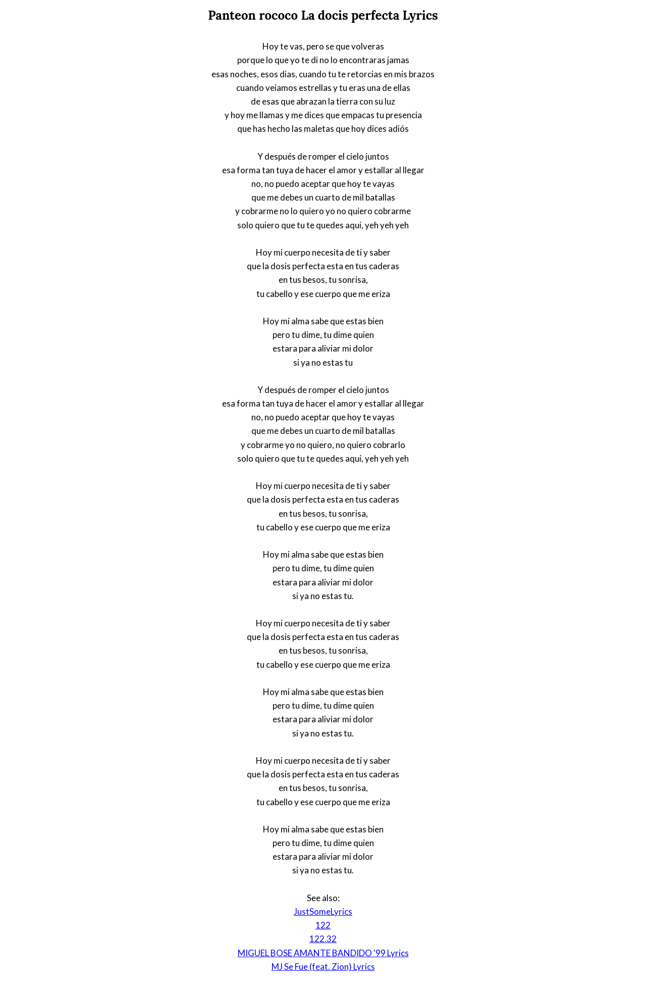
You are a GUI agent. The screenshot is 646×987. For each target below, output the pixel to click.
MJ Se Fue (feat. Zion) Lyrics (323, 966)
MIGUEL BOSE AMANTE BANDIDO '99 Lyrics (323, 953)
